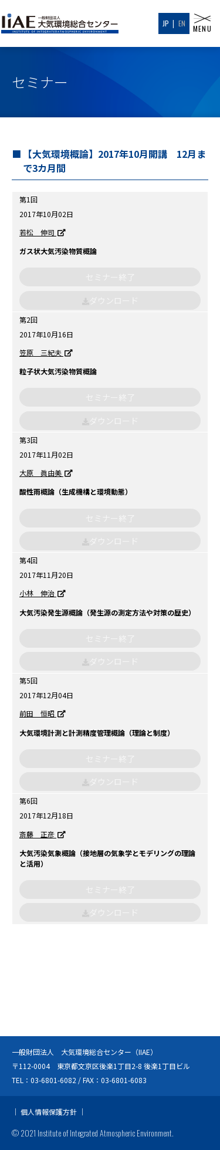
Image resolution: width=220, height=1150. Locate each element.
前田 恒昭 (42, 713)
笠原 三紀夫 (46, 352)
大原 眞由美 (46, 473)
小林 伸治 (42, 593)
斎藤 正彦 (42, 834)
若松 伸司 (42, 232)
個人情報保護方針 (49, 1112)
